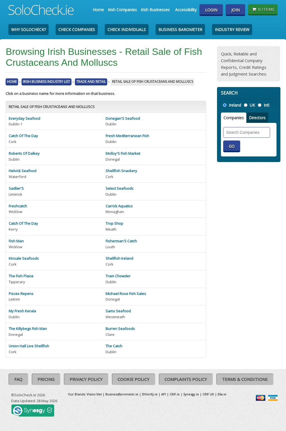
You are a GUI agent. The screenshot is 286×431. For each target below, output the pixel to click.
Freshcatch (18, 206)
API (163, 394)
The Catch (114, 345)
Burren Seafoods (120, 328)
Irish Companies (122, 9)
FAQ (18, 379)
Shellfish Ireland (119, 258)
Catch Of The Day (23, 135)
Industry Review (232, 29)
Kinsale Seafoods (24, 258)
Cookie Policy (133, 379)
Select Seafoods (120, 188)
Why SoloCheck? (28, 29)
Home (98, 9)
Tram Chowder (118, 275)
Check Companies (76, 29)
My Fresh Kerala (22, 310)
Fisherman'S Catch (121, 240)
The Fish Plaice (21, 275)
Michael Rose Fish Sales (126, 293)
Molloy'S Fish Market (123, 153)
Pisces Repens (21, 293)
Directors (257, 117)
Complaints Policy (186, 379)
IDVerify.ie (150, 394)
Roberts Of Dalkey (24, 153)
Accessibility (186, 9)
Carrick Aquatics (119, 206)
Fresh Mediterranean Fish (127, 135)
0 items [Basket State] (262, 9)
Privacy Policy (86, 379)
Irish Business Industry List (46, 81)
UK (252, 105)
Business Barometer (180, 29)
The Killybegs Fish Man (28, 328)
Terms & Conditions (245, 379)
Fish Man (16, 240)
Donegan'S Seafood (123, 118)
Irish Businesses (155, 9)
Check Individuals (127, 29)
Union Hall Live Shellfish (29, 345)
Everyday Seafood (24, 118)
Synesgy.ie (191, 394)
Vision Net (94, 394)
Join (235, 10)
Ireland (235, 105)
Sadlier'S (16, 188)
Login (211, 10)
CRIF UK (208, 394)
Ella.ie (222, 394)
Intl (266, 105)
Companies (233, 117)
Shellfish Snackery (121, 170)
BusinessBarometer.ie (121, 394)
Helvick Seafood (22, 170)
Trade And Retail (91, 81)
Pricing (45, 379)
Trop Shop (114, 223)
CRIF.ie (175, 394)
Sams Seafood (118, 310)
